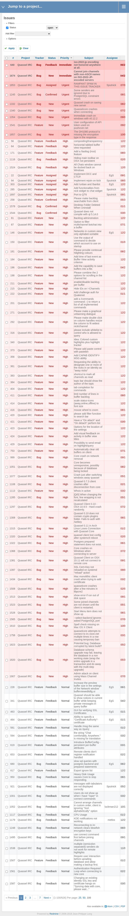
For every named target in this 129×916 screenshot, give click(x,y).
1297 (12, 506)
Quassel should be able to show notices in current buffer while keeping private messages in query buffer (88, 701)
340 (12, 342)
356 (12, 356)
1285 (12, 497)
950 (12, 777)
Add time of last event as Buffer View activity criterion (87, 259)
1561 (12, 871)
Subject (88, 58)
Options (12, 38)
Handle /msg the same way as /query (86, 727)
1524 (12, 167)
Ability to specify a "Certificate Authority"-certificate (86, 719)
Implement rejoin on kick (87, 180)
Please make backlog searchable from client (86, 200)
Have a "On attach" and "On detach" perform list (87, 422)
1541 (12, 125)
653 (12, 754)
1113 (12, 490)
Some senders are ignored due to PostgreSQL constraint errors (86, 94)
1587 (12, 883)
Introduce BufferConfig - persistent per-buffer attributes (87, 745)
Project (25, 58)
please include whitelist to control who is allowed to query (88, 333)
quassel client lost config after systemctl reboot (87, 536)
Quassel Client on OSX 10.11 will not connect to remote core (87, 560)
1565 (12, 619)
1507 (12, 860)
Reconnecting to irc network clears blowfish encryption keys (87, 828)
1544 (12, 212)
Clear (26, 48)
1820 (12, 659)
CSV (116, 906)
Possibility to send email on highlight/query (87, 444)
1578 (12, 206)
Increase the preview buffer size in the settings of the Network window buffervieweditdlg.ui (88, 687)
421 (12, 421)
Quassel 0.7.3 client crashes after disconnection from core (87, 484)
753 (12, 450)
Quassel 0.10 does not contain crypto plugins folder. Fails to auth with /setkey (87, 517)
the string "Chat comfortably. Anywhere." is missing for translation (87, 735)
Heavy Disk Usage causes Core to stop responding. (85, 777)
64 (12, 146)
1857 (12, 134)
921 (12, 786)
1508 (12, 588)
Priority (64, 58)
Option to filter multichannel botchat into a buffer (88, 224)
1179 (12, 819)
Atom (109, 906)
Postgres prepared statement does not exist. (88, 543)
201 (12, 303)
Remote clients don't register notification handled (85, 754)
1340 (12, 110)
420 (12, 415)
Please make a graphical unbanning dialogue (87, 312)
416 (12, 410)
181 (12, 251)
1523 (12, 604)
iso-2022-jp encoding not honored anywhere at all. (87, 65)
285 (12, 189)
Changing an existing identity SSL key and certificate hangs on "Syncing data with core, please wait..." (87, 883)
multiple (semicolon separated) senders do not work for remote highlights (86, 848)
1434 (12, 579)
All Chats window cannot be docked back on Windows (87, 167)
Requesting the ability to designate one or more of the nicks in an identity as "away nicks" (88, 366)
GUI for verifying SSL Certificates (85, 711)
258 (12, 199)
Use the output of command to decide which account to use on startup (87, 242)
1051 (12, 466)
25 (80, 897)
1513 (12, 596)
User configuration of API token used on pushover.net (88, 125)
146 (12, 232)
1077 (12, 476)
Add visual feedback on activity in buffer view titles (87, 436)
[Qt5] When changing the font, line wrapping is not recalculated (88, 497)
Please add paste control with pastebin (87, 350)
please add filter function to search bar (87, 415)
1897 (12, 194)
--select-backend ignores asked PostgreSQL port (87, 619)
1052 (12, 806)
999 (12, 457)
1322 (12, 543)
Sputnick (111, 85)
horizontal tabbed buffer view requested (87, 146)
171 (12, 152)
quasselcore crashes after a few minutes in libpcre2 (86, 588)
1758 (12, 635)
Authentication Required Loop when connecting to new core (88, 871)
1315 (12, 528)
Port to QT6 (80, 194)
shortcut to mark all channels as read (84, 375)
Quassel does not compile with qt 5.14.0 (86, 213)
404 (12, 388)
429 (12, 444)
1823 (12, 644)
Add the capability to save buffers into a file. (88, 267)
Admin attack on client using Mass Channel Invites (86, 676)
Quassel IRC (24, 64)
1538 (12, 848)
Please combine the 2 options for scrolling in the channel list (88, 275)
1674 (12, 75)
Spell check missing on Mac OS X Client (86, 626)
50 (84, 897)
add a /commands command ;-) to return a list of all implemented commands (87, 303)
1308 (12, 517)
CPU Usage (80, 814)
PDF (123, 906)
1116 (12, 159)
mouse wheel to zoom (86, 410)
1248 (12, 827)
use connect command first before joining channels (86, 837)
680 (12, 763)
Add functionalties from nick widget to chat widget (88, 189)
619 (12, 745)
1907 (12, 676)
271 (12, 312)
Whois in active (82, 490)
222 (12, 293)
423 (12, 428)
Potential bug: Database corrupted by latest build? (88, 645)
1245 (12, 94)
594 (12, 735)
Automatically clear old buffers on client (86, 451)
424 (12, 436)
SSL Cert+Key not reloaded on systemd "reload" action (85, 570)
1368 (12, 551)
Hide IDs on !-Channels (87, 288)
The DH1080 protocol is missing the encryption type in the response (87, 134)
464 (12, 719)
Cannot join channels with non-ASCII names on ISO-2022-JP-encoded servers (87, 75)
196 (12, 267)
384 (12, 382)
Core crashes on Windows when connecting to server (85, 551)
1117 (12, 814)
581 (12, 727)
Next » (47, 897)
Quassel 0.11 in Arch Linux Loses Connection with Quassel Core (87, 528)
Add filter (9, 33)
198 (12, 275)
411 (12, 395)
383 (12, 375)
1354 (12, 117)
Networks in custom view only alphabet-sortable (87, 232)
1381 (12, 560)
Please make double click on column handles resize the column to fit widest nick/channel (88, 322)
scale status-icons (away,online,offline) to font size (86, 403)
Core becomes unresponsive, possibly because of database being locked (86, 466)
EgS (111, 175)
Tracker (39, 58)
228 (12, 687)
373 (12, 350)
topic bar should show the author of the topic (88, 382)
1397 (12, 569)
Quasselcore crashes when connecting (85, 110)
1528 (12, 612)
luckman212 (111, 806)
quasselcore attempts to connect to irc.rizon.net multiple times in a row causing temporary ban (87, 635)
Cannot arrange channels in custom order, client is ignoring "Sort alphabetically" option (88, 806)
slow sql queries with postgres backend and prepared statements (86, 764)
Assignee (112, 58)
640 (12, 64)
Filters (11, 23)
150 (12, 242)
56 (12, 141)
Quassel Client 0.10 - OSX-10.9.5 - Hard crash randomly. (87, 507)
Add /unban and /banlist (87, 184)
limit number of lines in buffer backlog (86, 395)
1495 (12, 837)
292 (12, 322)
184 (12, 259)
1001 (12, 795)
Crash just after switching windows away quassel (88, 476)
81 (12, 218)
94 (12, 180)
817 (12, 770)
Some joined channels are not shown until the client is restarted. (86, 604)
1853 (12, 85)
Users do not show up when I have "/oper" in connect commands (86, 796)
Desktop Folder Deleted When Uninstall (87, 206)
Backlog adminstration (86, 218)
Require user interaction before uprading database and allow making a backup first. (87, 860)
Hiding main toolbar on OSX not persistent (86, 159)
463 (12, 711)
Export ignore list (83, 770)
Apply (11, 48)
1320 (12, 536)
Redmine (54, 914)
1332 (12, 104)
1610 (12, 625)
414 (12, 403)
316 (12, 332)
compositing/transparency (88, 141)
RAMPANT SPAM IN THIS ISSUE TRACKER (87, 85)
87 (12, 224)
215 (12, 288)
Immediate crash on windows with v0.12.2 (85, 117)
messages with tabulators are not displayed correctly (88, 786)
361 (12, 366)
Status (12, 27)
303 (12, 184)
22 (12, 175)
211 (12, 283)
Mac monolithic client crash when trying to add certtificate (87, 579)
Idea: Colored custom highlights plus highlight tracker (87, 342)
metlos (111, 819)
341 (12, 700)
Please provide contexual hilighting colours (88, 251)
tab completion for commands (84, 389)
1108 (12, 484)
